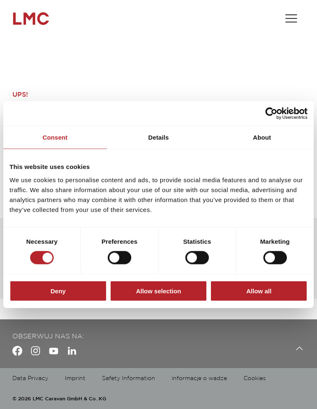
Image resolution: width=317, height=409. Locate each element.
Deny (58, 290)
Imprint (75, 378)
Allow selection (158, 290)
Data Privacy (30, 378)
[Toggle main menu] (291, 18)
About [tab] (262, 137)
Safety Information (128, 378)
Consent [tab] (55, 137)
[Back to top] (297, 348)
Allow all (259, 290)
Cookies (255, 378)
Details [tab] (158, 137)
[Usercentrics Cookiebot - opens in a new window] (271, 113)
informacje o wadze (199, 378)
